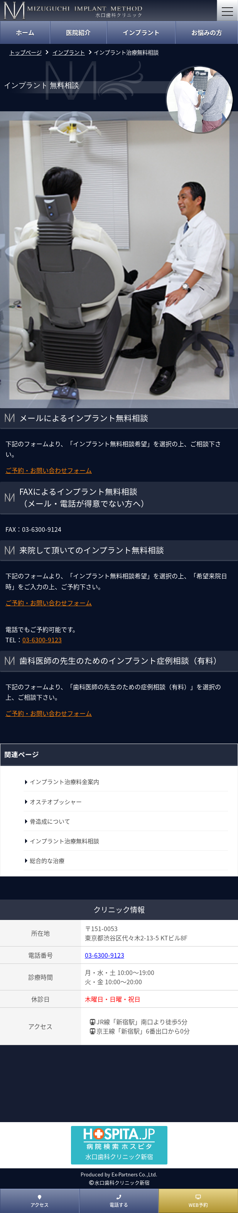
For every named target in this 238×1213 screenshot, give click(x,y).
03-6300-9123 (104, 955)
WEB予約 (198, 1201)
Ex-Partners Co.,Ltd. (134, 1174)
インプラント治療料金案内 (64, 781)
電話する (119, 1201)
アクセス (39, 1201)
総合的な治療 (47, 860)
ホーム (25, 32)
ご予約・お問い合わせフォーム (48, 470)
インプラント (141, 32)
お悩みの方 (206, 32)
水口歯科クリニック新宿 (122, 1182)
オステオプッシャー (56, 801)
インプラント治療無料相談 (64, 841)
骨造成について (50, 821)
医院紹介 (78, 32)
